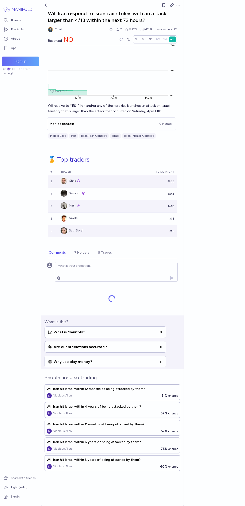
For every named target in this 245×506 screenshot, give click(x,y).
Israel (115, 136)
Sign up (20, 61)
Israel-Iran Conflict (94, 136)
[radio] (136, 39)
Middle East (58, 136)
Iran (73, 136)
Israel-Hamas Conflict (139, 136)
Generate (165, 124)
